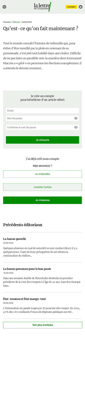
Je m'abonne (42, 200)
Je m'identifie (42, 174)
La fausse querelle (14, 239)
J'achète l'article (42, 187)
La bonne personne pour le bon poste (27, 269)
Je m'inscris (42, 140)
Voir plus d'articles (42, 325)
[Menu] (4, 7)
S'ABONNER (71, 7)
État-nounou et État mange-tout (24, 299)
